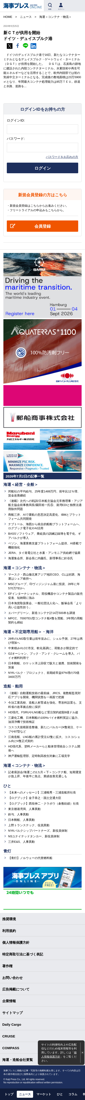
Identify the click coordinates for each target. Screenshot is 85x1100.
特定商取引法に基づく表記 (22, 954)
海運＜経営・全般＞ (20, 484)
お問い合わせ (12, 978)
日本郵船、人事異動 (21, 819)
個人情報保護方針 (15, 942)
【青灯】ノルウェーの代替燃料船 (30, 858)
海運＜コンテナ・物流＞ (24, 568)
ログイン (42, 168)
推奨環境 (9, 919)
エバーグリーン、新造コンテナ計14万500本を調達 (41, 613)
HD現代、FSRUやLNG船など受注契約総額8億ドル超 (43, 712)
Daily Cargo (11, 1024)
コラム (72, 1094)
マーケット (43, 1094)
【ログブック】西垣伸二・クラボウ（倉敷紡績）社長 (43, 803)
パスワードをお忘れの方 (62, 157)
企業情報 (9, 1001)
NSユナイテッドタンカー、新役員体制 (33, 836)
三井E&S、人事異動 (21, 841)
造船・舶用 (13, 686)
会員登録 (42, 226)
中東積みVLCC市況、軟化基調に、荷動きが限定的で (43, 648)
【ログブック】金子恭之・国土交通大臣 (34, 798)
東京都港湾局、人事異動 (24, 809)
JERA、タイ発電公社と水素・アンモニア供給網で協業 (44, 553)
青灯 (7, 851)
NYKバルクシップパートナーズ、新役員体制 (37, 830)
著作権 (7, 966)
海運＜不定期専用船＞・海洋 (28, 632)
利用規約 (9, 931)
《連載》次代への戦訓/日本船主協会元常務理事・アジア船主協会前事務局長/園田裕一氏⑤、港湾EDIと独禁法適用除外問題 (45, 505)
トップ (9, 1094)
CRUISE (8, 1036)
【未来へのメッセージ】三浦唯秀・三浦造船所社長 (42, 792)
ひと (7, 786)
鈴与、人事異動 (18, 814)
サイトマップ (12, 1013)
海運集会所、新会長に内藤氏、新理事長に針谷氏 (40, 558)
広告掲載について (15, 989)
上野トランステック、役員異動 (28, 825)
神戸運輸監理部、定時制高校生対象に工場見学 (39, 756)
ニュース (25, 1094)
